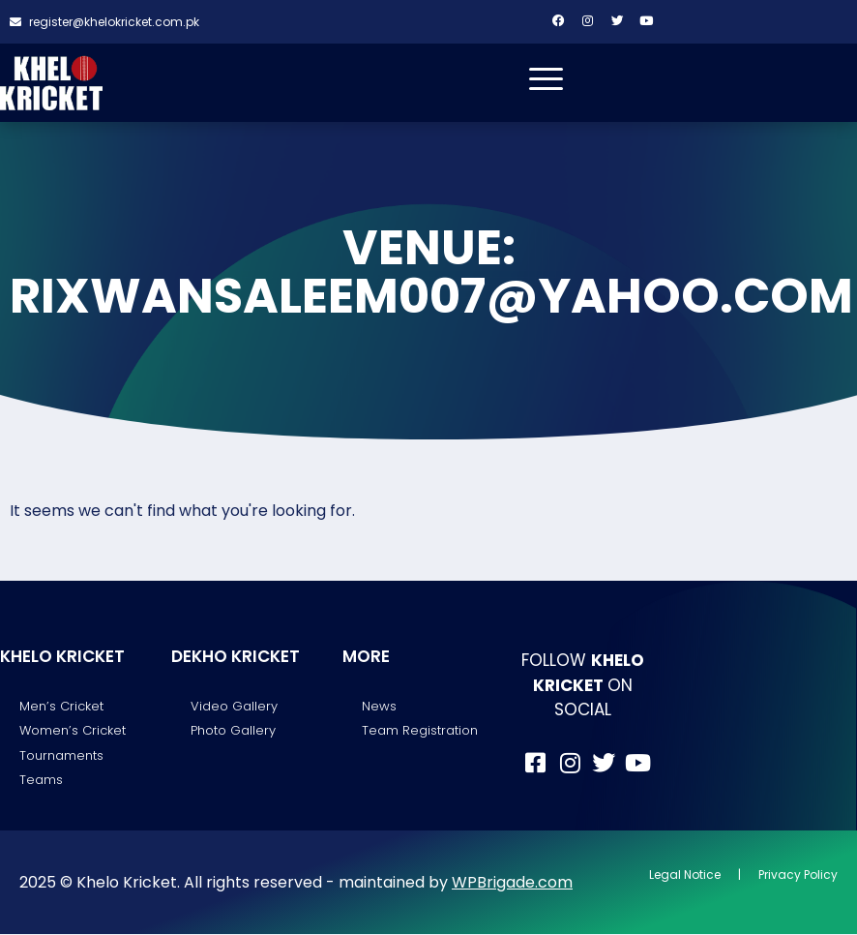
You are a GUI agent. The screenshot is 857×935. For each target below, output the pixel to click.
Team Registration (420, 731)
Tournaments (61, 755)
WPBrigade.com (512, 882)
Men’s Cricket (61, 707)
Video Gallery (234, 707)
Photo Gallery (233, 731)
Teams (41, 780)
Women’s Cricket (72, 731)
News (379, 707)
